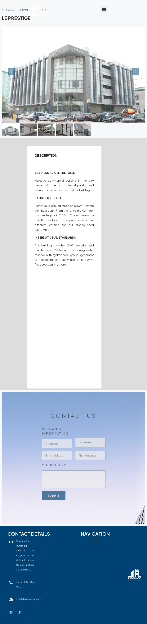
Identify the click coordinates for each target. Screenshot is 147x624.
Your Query (54, 465)
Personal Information (55, 431)
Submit (54, 495)
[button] (104, 9)
